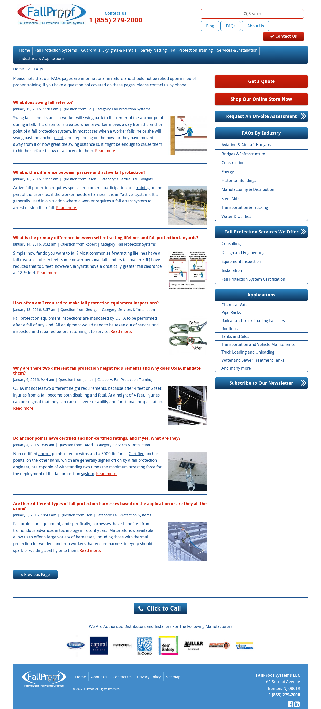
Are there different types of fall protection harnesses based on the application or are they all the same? (110, 497)
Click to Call (164, 600)
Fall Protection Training (192, 41)
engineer (21, 458)
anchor (44, 445)
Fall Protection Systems (56, 41)
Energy (227, 163)
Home (24, 41)
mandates (34, 380)
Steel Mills (230, 190)
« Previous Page (35, 566)
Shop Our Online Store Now (261, 90)
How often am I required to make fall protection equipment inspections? (86, 294)
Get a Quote (261, 73)
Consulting (231, 235)
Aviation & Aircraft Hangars (246, 136)
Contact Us (287, 25)
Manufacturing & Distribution (247, 181)
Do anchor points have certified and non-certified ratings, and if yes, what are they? (96, 430)
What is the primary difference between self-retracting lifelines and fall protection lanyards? (105, 229)
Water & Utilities (236, 208)
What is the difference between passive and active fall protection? (79, 164)
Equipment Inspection (241, 253)
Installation (231, 262)
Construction (232, 154)
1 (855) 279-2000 (115, 20)
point (58, 129)
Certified (136, 445)
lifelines (140, 244)
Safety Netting (154, 41)
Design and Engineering (242, 244)
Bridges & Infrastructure (243, 145)
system (64, 122)
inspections (71, 309)
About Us (255, 26)
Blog (210, 26)
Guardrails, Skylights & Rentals (108, 41)
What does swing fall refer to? (43, 94)
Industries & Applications (41, 50)
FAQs (230, 26)
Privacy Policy (149, 668)
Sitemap (173, 668)
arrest (127, 192)
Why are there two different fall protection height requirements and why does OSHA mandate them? (107, 362)
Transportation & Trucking (244, 199)
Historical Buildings (238, 172)
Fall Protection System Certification (253, 271)
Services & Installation (237, 41)
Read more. (105, 142)
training (143, 179)
